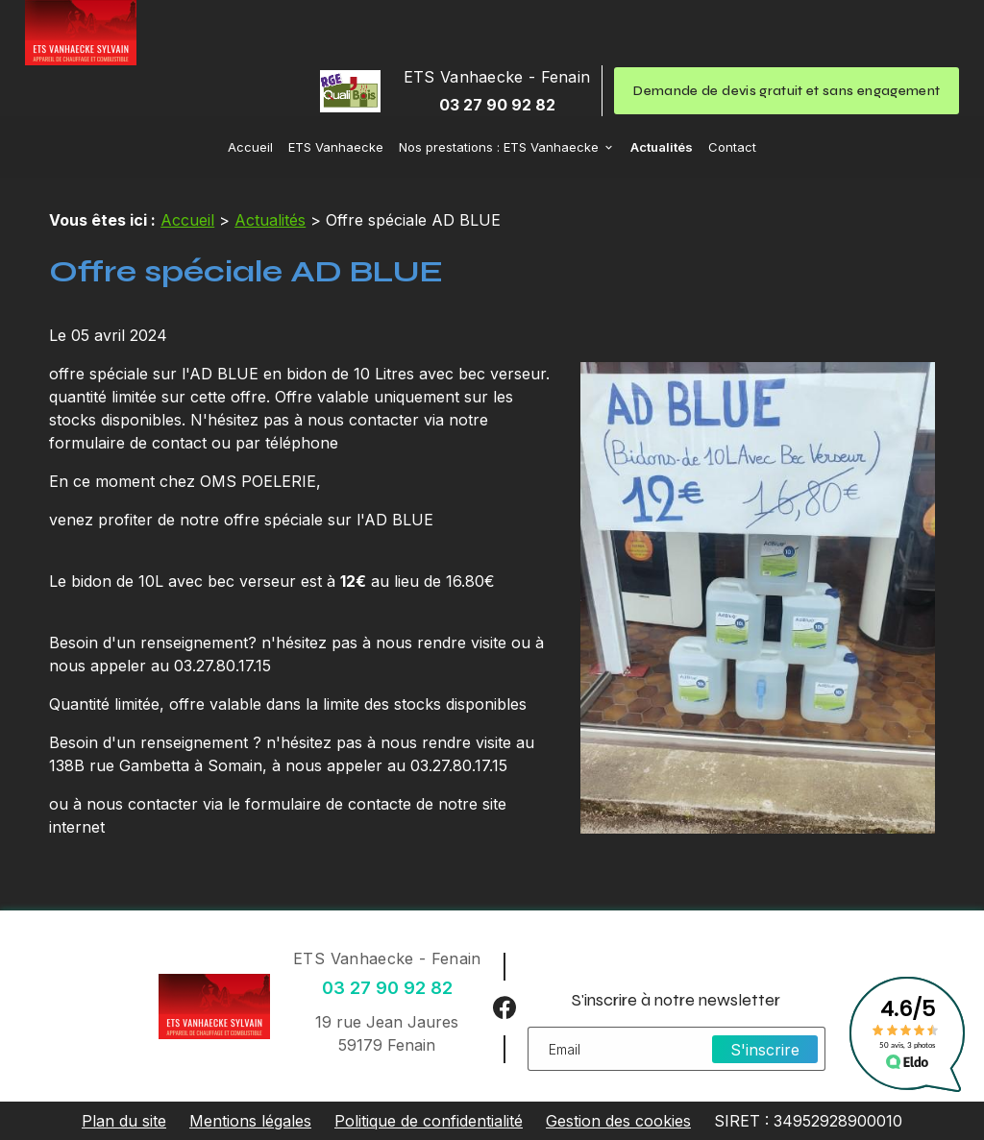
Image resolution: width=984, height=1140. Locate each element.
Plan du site (124, 1120)
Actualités (661, 147)
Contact (732, 147)
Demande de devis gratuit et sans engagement (786, 91)
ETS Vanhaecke (335, 147)
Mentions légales (250, 1120)
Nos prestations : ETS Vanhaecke (499, 147)
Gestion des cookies (618, 1120)
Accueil (250, 147)
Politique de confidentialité (428, 1120)
